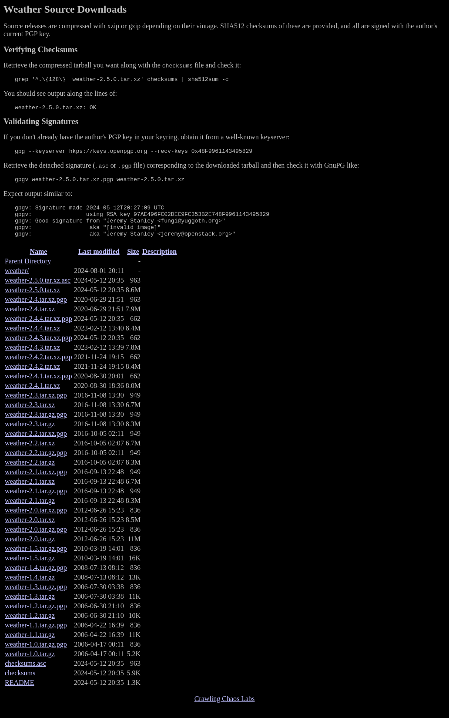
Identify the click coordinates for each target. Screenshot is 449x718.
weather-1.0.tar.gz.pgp (36, 656)
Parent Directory (28, 272)
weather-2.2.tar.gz (30, 474)
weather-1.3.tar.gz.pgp (36, 598)
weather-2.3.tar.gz (30, 435)
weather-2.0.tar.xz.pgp (36, 522)
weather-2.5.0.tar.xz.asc (37, 292)
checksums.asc (25, 675)
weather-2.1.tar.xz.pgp (36, 483)
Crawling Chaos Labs (224, 710)
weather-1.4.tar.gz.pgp (36, 579)
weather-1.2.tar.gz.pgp (36, 617)
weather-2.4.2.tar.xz (32, 378)
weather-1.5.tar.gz (30, 569)
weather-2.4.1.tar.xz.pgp (38, 387)
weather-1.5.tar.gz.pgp (36, 560)
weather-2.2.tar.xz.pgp (36, 445)
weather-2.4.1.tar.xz (32, 397)
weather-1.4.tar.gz (30, 589)
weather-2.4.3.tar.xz (32, 359)
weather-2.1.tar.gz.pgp (36, 502)
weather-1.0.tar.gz (30, 665)
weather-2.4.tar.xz (30, 320)
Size (133, 263)
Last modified (99, 263)
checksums (20, 684)
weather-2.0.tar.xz (30, 531)
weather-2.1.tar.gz (30, 512)
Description (159, 263)
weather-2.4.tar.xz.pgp (36, 311)
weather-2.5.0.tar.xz (32, 301)
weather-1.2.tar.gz (30, 627)
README (19, 694)
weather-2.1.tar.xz (30, 493)
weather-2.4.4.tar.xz (32, 340)
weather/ (17, 282)
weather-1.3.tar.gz (30, 608)
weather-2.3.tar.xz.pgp (36, 407)
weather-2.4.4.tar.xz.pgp (38, 330)
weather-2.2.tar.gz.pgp (36, 464)
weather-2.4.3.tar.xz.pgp (38, 349)
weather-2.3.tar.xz (30, 416)
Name (38, 263)
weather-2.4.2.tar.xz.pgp (38, 368)
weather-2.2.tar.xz (30, 454)
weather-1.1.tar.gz (30, 646)
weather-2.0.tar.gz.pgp (36, 541)
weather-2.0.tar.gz (30, 550)
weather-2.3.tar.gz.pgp (36, 426)
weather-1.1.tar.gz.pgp (36, 636)
